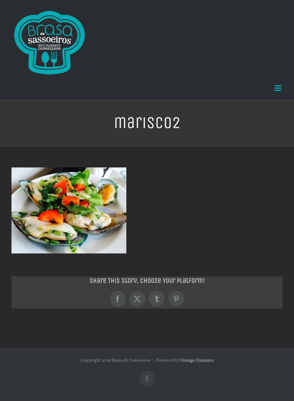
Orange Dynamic (197, 360)
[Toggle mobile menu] (278, 88)
